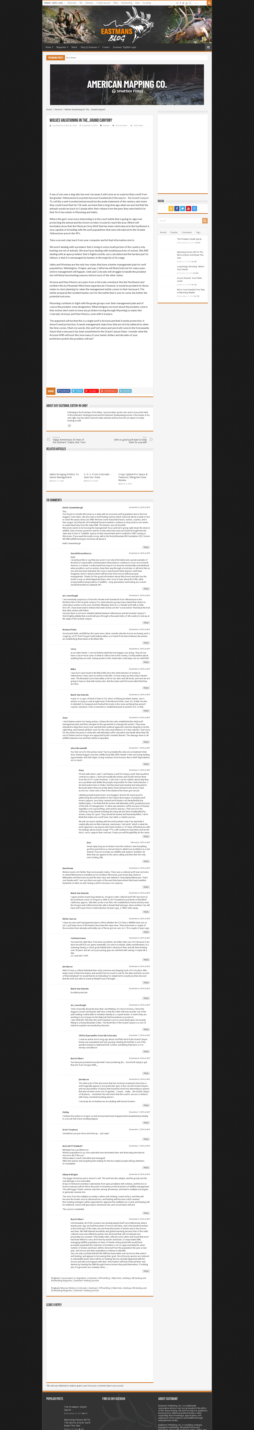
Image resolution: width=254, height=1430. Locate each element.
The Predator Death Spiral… (190, 239)
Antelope (89, 3)
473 (198, 243)
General (58, 109)
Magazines (61, 47)
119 (197, 296)
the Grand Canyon (138, 197)
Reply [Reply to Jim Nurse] (146, 951)
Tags (198, 232)
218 (195, 262)
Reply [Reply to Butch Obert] (146, 1042)
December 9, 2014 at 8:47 (139, 907)
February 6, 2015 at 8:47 (140, 811)
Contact (106, 47)
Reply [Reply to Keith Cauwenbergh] (146, 516)
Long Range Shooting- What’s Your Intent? (76, 1404)
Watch (74, 47)
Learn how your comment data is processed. (103, 1354)
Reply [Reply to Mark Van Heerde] (146, 680)
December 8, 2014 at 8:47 (139, 1027)
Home (48, 47)
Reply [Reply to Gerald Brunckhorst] (146, 557)
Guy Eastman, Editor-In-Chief (64, 126)
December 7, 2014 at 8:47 (139, 717)
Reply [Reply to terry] (146, 631)
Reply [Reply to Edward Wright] (146, 1182)
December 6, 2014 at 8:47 (139, 476)
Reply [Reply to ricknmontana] (146, 928)
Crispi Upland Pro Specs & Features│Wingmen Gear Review (133, 446)
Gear (137, 3)
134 (195, 285)
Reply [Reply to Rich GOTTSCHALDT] (146, 1136)
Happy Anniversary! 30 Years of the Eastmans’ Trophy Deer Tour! (69, 408)
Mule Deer (72, 3)
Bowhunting (126, 3)
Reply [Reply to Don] (146, 830)
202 (197, 273)
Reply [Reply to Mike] (146, 657)
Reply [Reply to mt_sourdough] (146, 591)
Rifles (115, 3)
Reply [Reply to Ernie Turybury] (146, 1108)
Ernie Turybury (70, 1098)
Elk (81, 3)
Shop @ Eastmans (89, 47)
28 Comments (121, 126)
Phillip (66, 1081)
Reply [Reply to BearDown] (146, 856)
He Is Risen (71, 57)
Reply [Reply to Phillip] (146, 1091)
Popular (174, 232)
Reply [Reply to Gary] (146, 711)
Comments (187, 232)
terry (73, 618)
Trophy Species (103, 3)
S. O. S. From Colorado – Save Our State (97, 445)
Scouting (147, 3)
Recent (163, 232)
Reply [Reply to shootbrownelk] (146, 733)
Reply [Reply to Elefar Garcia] (146, 901)
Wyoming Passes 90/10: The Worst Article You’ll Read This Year (190, 255)
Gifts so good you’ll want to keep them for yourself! (130, 408)
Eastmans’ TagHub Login (124, 47)
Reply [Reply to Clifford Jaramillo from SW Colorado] (146, 1020)
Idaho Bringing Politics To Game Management (64, 445)
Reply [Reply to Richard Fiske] (146, 612)
